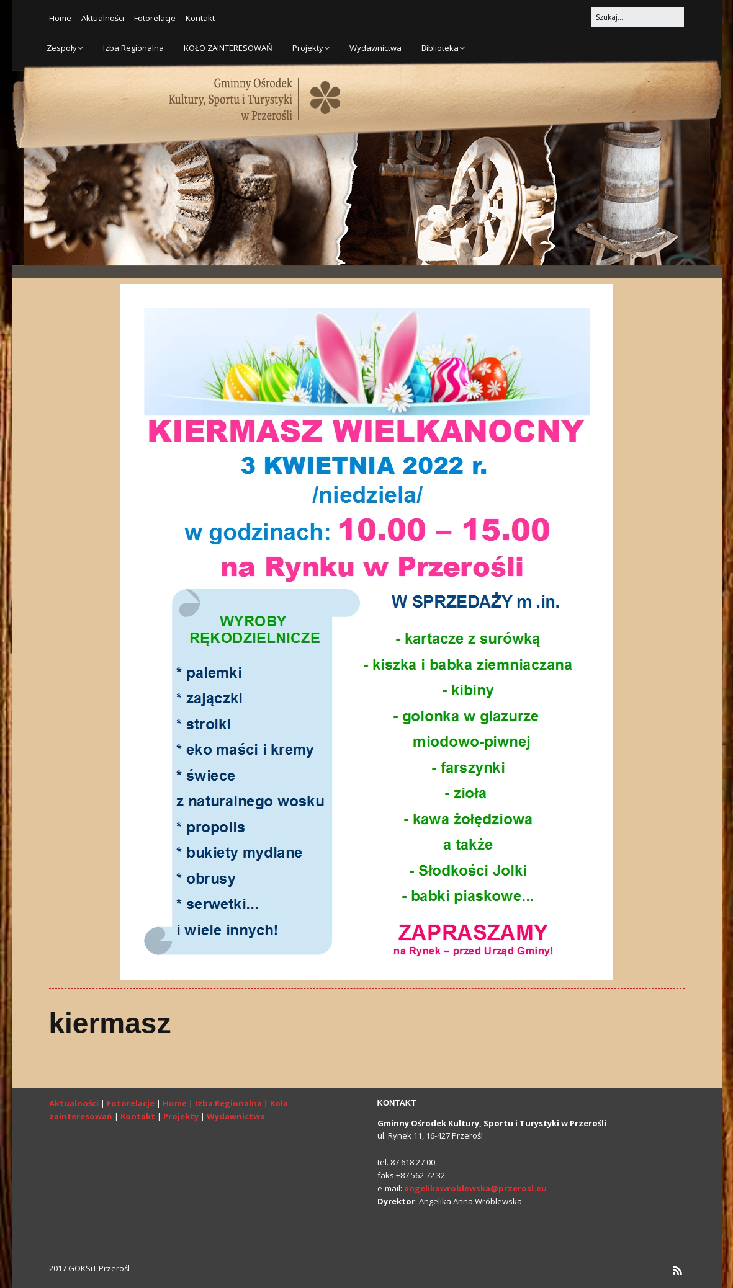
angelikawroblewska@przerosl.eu (475, 1188)
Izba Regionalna (133, 47)
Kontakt (200, 18)
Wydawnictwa (375, 47)
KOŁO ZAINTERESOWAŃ (228, 47)
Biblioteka (440, 47)
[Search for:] (637, 17)
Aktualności (102, 18)
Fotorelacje (155, 18)
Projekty (307, 47)
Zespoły (62, 47)
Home (60, 18)
